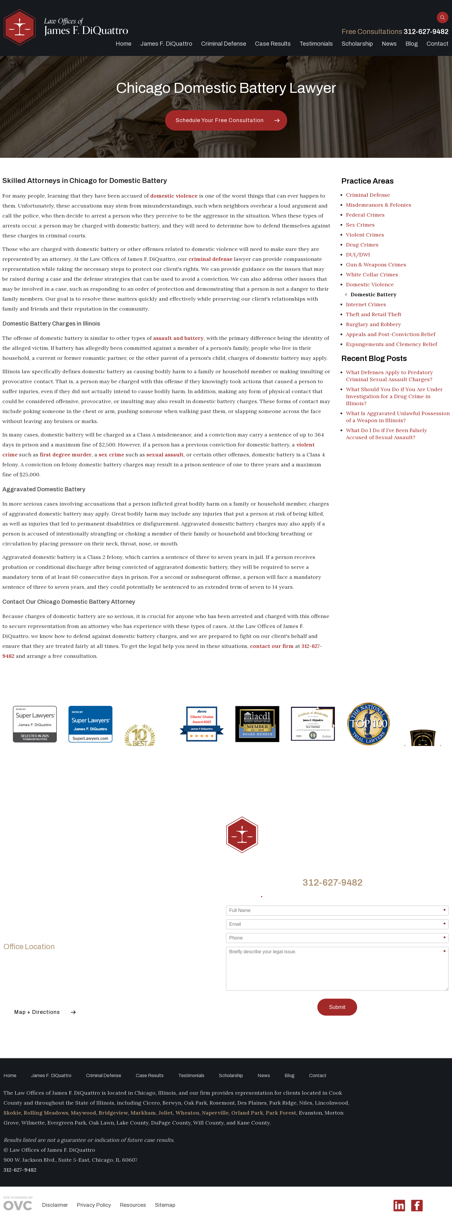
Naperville (215, 1112)
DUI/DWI (358, 254)
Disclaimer (55, 1205)
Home (123, 43)
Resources (133, 1205)
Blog (411, 43)
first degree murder (66, 454)
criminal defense (210, 259)
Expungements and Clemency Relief (391, 344)
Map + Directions (37, 1012)
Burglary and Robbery (373, 324)
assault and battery (178, 338)
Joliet (165, 1112)
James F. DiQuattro (166, 43)
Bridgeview (113, 1112)
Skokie (12, 1112)
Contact (437, 43)
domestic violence (174, 195)
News (389, 43)
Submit (337, 1007)
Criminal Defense (223, 43)
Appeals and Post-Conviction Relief (390, 334)
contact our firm (272, 646)
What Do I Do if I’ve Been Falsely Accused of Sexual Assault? (386, 434)
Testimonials (316, 43)
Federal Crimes (365, 214)
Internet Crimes (366, 304)
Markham (143, 1112)
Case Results (273, 43)
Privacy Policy (94, 1205)
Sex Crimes (360, 224)
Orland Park (247, 1112)
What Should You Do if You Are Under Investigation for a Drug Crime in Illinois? (394, 396)
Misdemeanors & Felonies (378, 204)
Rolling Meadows (46, 1112)
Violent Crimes (365, 234)
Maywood (83, 1112)
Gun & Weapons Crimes (376, 264)
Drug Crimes (362, 244)
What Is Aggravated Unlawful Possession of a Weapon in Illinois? (398, 417)
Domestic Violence (370, 284)
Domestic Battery (374, 294)
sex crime (111, 454)
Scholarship (357, 43)
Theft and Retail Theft (373, 314)
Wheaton (187, 1112)
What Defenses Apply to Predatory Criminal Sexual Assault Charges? (389, 376)
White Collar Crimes (372, 274)
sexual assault (165, 454)
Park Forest (281, 1112)
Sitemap (165, 1205)
